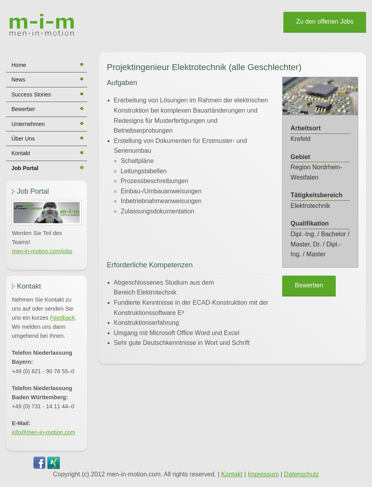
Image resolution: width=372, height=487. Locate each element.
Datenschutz (301, 474)
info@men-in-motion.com (43, 432)
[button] (46, 212)
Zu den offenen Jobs (324, 21)
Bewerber (23, 109)
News (18, 79)
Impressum (263, 474)
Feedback (62, 318)
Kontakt (20, 153)
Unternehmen (28, 124)
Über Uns (23, 138)
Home (18, 65)
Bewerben (309, 285)
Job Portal (24, 168)
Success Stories (31, 94)
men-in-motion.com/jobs (42, 251)
